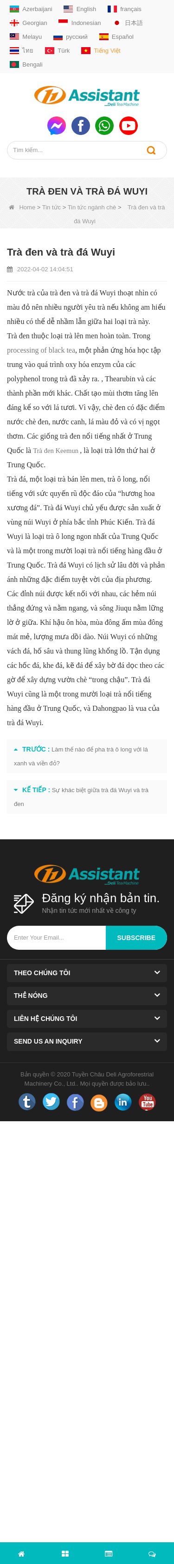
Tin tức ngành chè (92, 207)
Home (22, 207)
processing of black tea (41, 350)
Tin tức (51, 207)
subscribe (136, 937)
